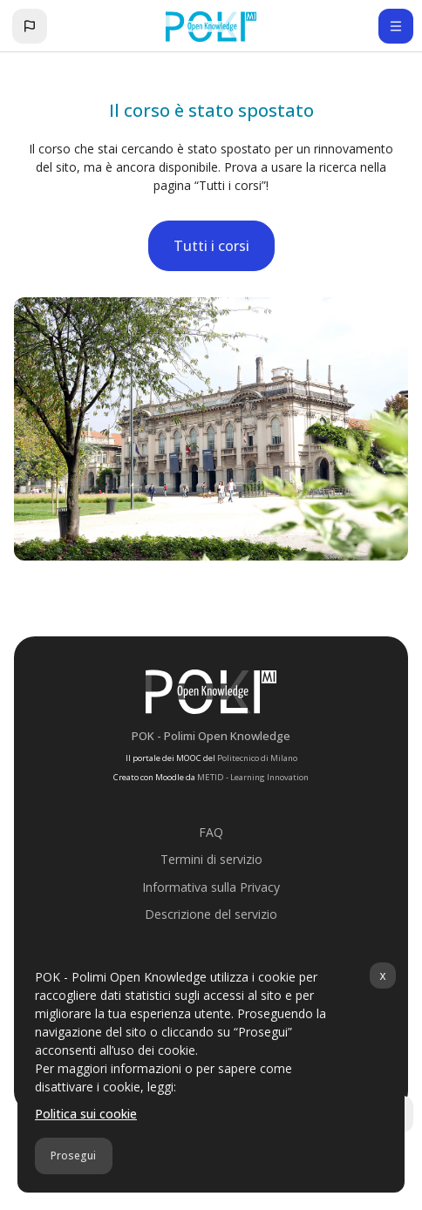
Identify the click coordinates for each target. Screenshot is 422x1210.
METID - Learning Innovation (253, 777)
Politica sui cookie (86, 1113)
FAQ (211, 832)
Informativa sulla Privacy (211, 887)
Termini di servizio (211, 859)
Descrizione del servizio (211, 914)
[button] (29, 26)
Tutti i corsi (211, 245)
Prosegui (73, 1155)
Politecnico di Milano (257, 758)
